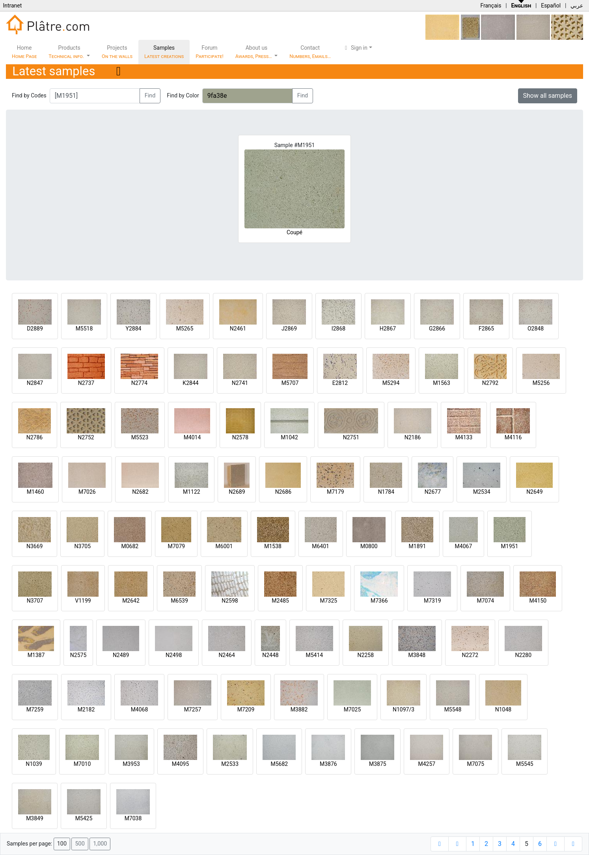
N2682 (140, 492)
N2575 (78, 655)
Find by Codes (29, 95)
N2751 (351, 437)
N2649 (534, 492)
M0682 (129, 546)
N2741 (240, 383)
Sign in (355, 48)
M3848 (416, 655)
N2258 (366, 655)
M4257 (426, 764)
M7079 (176, 546)
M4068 (139, 709)
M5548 (453, 709)
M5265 (185, 328)
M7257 (192, 709)
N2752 (86, 437)
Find (150, 95)
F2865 (486, 328)
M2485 (280, 600)
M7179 (335, 492)
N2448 (270, 655)
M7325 (328, 600)
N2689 (237, 492)
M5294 (391, 383)
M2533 (230, 764)
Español (551, 5)
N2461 (238, 328)
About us (254, 52)
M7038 (133, 818)
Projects (117, 52)
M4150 (537, 600)
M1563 (441, 383)
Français (490, 5)
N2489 (121, 655)
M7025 (352, 709)
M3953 (131, 764)
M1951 (509, 546)
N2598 (230, 600)
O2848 (535, 328)
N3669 (34, 546)
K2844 (190, 383)
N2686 (283, 492)
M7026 (87, 492)
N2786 (34, 437)
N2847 (35, 383)
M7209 (246, 709)
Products (66, 52)
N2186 (412, 437)
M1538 (272, 546)
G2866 (437, 328)
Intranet (12, 5)
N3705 (83, 546)
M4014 (192, 437)
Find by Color (183, 95)
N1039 (34, 764)
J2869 (289, 328)
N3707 (35, 600)
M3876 (328, 764)
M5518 (84, 328)
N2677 (433, 492)
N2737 (86, 383)
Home (24, 52)
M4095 (180, 764)
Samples (164, 52)
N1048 (503, 709)
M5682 (279, 764)
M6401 (320, 546)
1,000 (100, 843)
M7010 (82, 764)
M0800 (369, 546)
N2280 (523, 655)
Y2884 (134, 328)
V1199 (83, 600)
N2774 (139, 383)
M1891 (417, 546)
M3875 (377, 764)
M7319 (432, 600)
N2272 (470, 655)
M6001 (224, 546)
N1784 (386, 492)
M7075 (475, 764)
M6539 (179, 600)
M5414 (314, 655)
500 (79, 843)
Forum (210, 52)
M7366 (379, 600)
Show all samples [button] (547, 95)
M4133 (464, 437)
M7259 (35, 709)
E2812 (340, 383)
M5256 (541, 383)
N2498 (174, 655)
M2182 (86, 709)
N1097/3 (403, 709)
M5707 (290, 383)
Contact (310, 52)
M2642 (131, 600)
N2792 (490, 383)
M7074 (485, 600)
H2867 (388, 328)
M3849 (34, 818)
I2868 (338, 328)
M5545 (524, 764)
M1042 (289, 437)
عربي (576, 5)
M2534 (481, 492)
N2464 (226, 655)
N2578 (240, 437)
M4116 (513, 437)
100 (62, 843)
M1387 (36, 655)
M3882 (299, 709)
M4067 (463, 546)
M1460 (35, 492)
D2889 (35, 328)
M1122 (191, 492)
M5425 (84, 818)
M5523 (140, 437)
